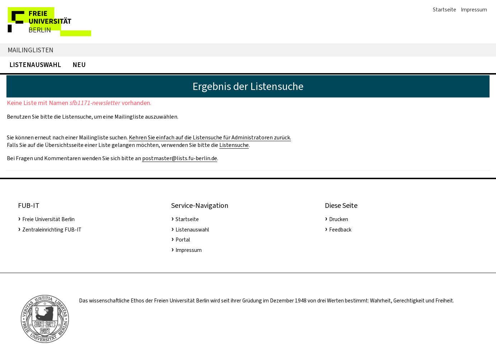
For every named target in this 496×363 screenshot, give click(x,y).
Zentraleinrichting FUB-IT (51, 229)
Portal (183, 239)
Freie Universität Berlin (48, 219)
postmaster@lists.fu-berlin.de (179, 158)
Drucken (338, 219)
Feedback (340, 229)
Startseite (444, 9)
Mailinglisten (30, 50)
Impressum (474, 9)
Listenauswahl (35, 64)
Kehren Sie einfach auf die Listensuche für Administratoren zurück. (210, 137)
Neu (79, 64)
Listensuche (234, 145)
